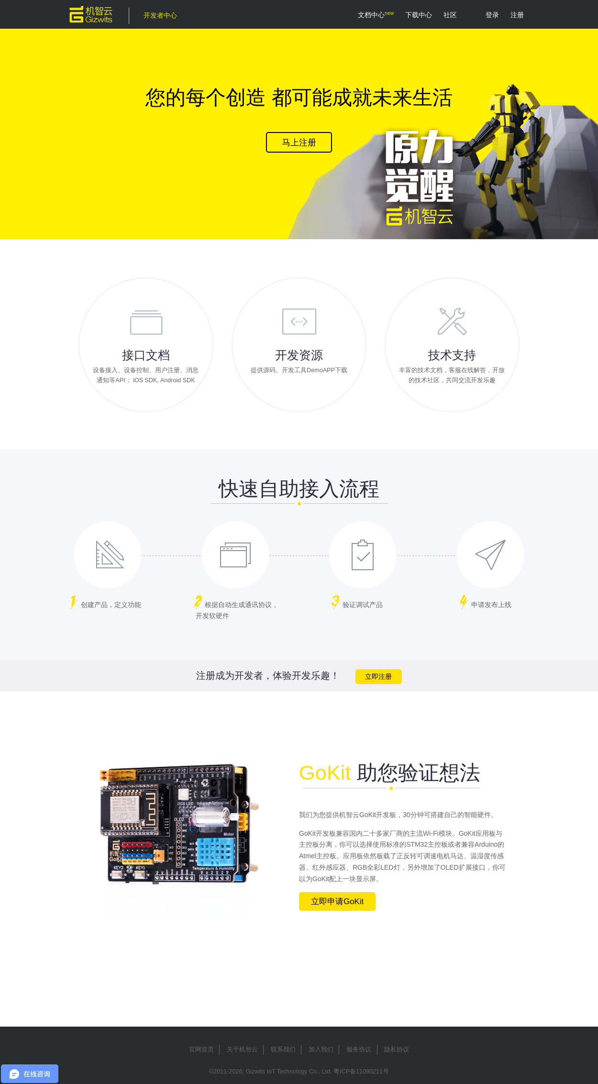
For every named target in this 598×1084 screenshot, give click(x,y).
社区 (450, 15)
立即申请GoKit (337, 901)
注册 (517, 15)
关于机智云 (242, 1049)
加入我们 (321, 1049)
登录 (492, 15)
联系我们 (283, 1049)
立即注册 (378, 676)
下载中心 (418, 15)
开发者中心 (160, 15)
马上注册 (299, 142)
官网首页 (201, 1049)
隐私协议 (396, 1049)
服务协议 (358, 1049)
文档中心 (371, 15)
